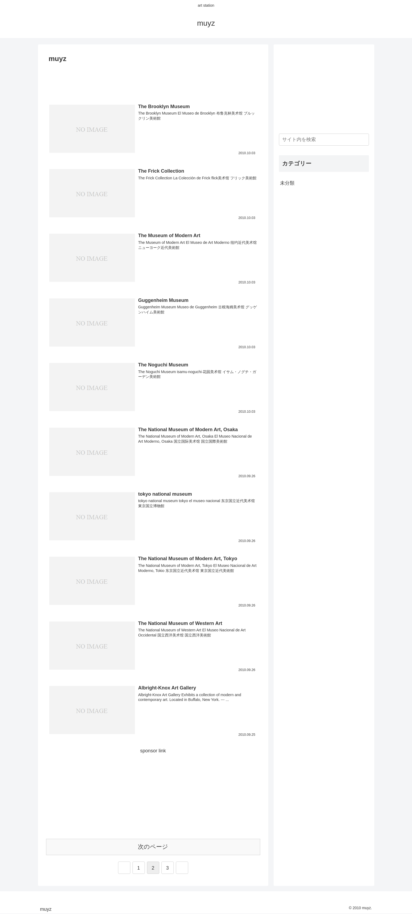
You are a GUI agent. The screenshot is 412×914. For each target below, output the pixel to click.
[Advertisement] (153, 80)
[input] (324, 140)
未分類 (287, 183)
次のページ (153, 846)
